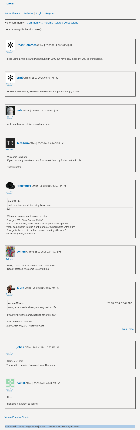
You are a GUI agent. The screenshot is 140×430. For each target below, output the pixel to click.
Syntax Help (11, 426)
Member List (54, 426)
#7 (58, 288)
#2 (57, 77)
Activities (28, 13)
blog (124, 329)
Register (49, 13)
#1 (71, 45)
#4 (63, 143)
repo (131, 329)
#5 (65, 186)
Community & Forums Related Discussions (52, 22)
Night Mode (32, 426)
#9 (59, 383)
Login (39, 13)
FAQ (21, 426)
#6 (59, 251)
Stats (42, 426)
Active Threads (12, 13)
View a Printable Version (17, 417)
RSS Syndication (70, 426)
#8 (58, 347)
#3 (56, 110)
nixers (9, 3)
